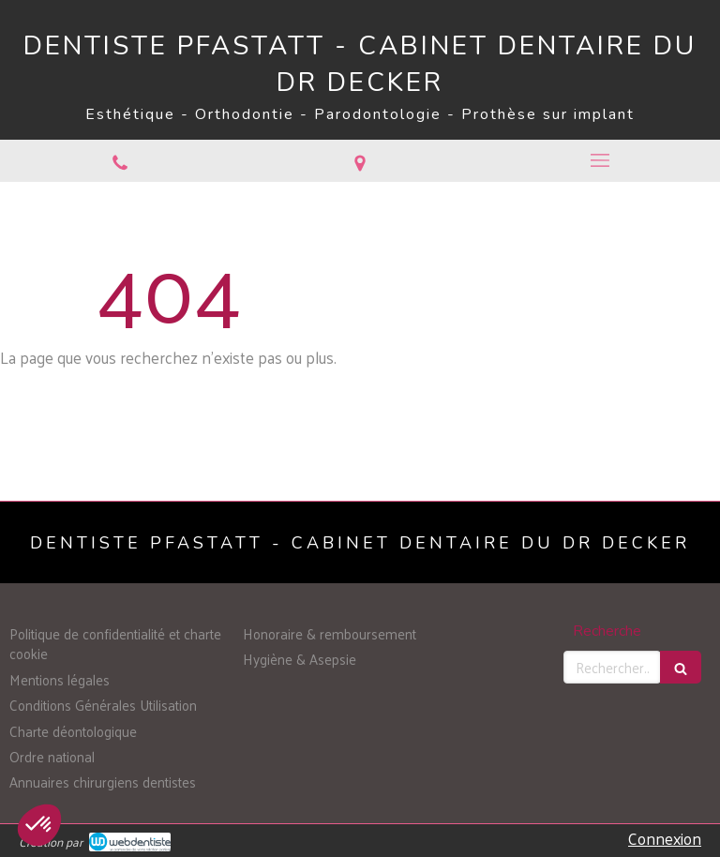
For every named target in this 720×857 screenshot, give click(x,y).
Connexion (664, 838)
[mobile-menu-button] (600, 160)
